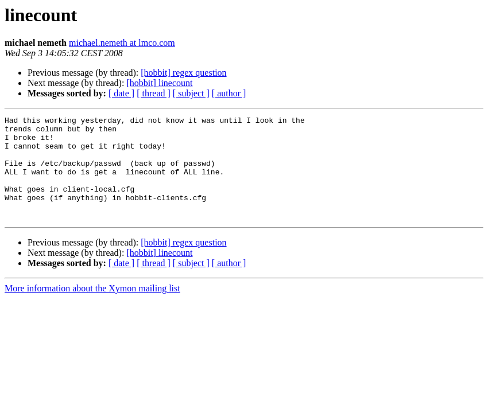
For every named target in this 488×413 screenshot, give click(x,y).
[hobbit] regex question (183, 72)
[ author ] (229, 93)
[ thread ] (154, 93)
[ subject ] (191, 93)
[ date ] (121, 93)
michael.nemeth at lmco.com (122, 43)
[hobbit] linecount (159, 83)
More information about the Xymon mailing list (92, 309)
